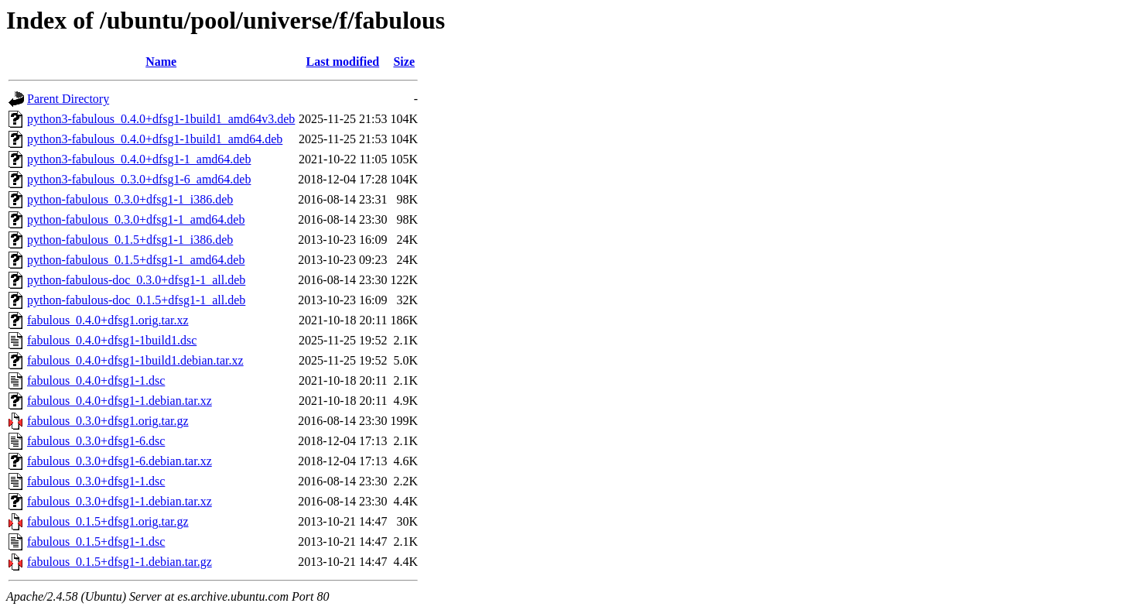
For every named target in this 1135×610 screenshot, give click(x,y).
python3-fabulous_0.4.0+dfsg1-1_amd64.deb (139, 159)
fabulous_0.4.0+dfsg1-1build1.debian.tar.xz (135, 360)
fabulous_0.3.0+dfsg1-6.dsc (96, 440)
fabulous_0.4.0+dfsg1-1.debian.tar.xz (119, 400)
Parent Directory (68, 98)
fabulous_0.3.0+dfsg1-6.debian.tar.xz (119, 461)
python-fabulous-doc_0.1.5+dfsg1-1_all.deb (136, 300)
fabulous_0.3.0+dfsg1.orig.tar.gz (108, 420)
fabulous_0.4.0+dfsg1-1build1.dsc (112, 340)
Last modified (343, 61)
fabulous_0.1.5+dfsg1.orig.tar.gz (108, 521)
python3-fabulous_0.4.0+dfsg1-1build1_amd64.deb (154, 139)
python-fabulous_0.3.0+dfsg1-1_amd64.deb (135, 219)
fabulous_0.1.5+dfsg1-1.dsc (96, 541)
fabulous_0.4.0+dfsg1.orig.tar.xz (108, 320)
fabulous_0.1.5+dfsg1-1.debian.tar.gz (119, 561)
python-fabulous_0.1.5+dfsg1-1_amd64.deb (135, 259)
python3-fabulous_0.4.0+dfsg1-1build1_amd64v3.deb (161, 118)
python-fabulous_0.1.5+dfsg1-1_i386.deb (130, 239)
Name (160, 61)
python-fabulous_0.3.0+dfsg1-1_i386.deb (130, 199)
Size (404, 61)
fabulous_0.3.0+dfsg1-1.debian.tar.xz (119, 501)
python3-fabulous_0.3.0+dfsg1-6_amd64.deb (139, 179)
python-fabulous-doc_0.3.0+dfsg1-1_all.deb (136, 279)
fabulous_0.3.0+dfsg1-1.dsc (96, 481)
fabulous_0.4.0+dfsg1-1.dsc (96, 380)
